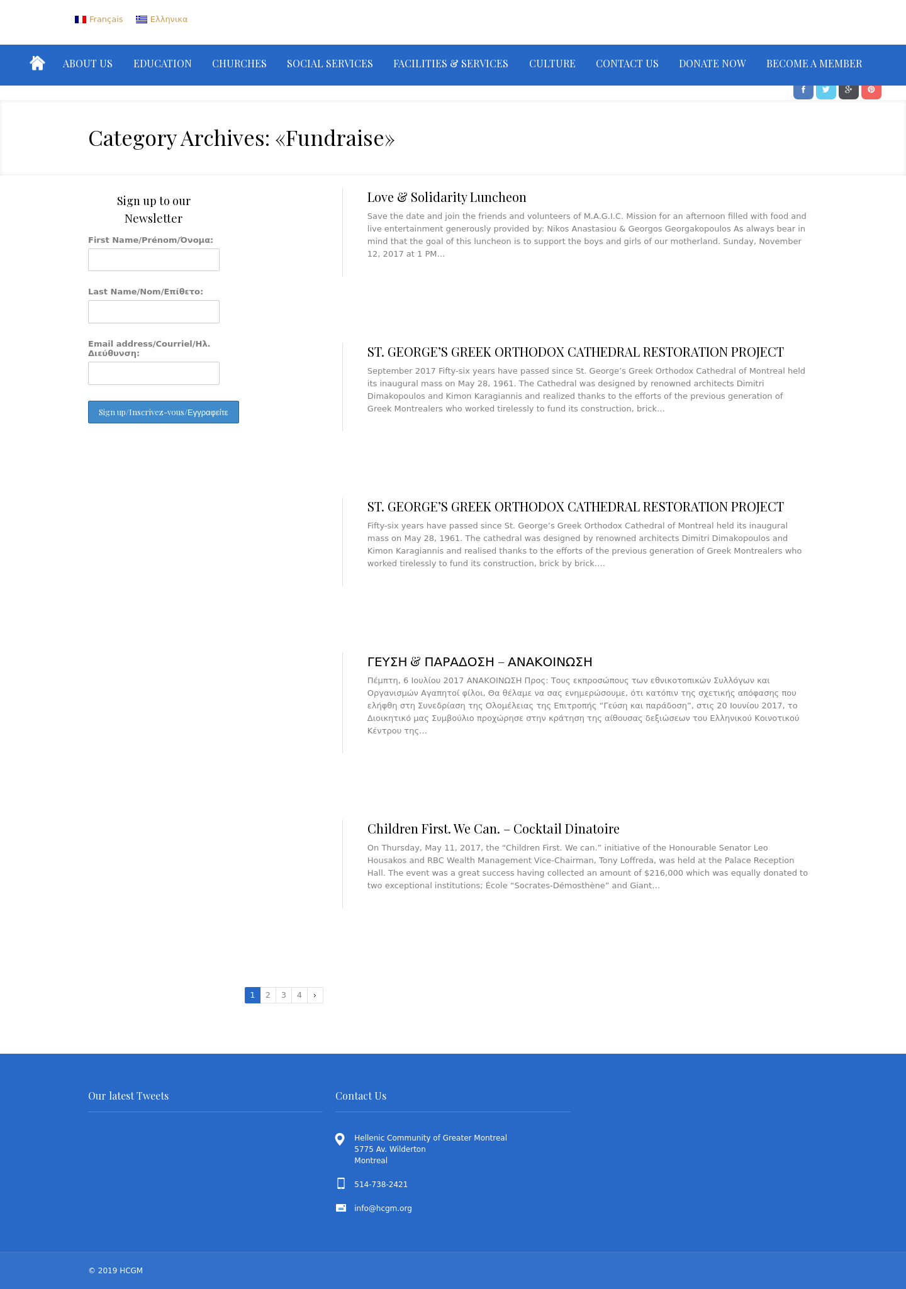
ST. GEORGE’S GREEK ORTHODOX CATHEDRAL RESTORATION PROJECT (575, 351)
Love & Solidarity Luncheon (447, 196)
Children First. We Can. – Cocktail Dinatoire (493, 828)
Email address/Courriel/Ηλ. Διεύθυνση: (149, 348)
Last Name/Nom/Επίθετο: (145, 291)
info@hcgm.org (383, 1208)
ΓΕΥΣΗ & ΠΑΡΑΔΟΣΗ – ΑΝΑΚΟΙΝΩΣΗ (480, 660)
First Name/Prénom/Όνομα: (150, 240)
